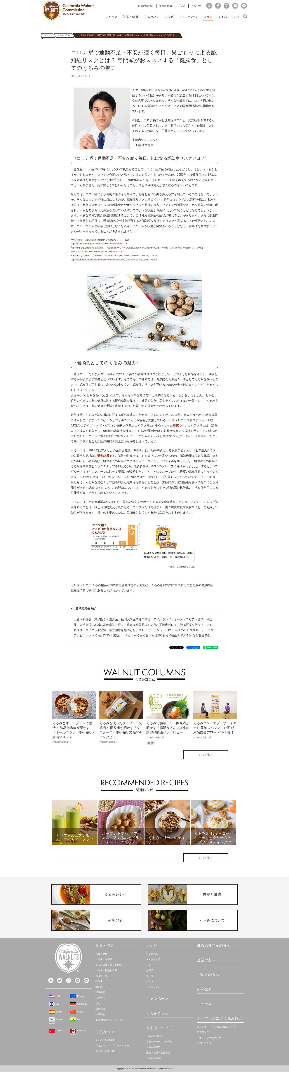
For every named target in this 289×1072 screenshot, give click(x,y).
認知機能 (100, 992)
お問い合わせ (204, 1043)
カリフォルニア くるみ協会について (216, 1026)
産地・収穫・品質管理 (158, 1052)
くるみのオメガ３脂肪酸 (108, 964)
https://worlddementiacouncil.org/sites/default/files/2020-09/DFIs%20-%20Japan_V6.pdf (114, 259)
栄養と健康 (130, 17)
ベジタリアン (153, 986)
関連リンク (203, 1032)
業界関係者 (165, 5)
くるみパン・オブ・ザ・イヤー (112, 1045)
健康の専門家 (146, 5)
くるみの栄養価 (103, 959)
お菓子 (149, 970)
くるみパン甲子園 (105, 1051)
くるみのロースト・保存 (159, 1041)
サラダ (149, 975)
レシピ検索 (152, 953)
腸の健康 (100, 1008)
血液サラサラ (102, 975)
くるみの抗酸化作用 (106, 970)
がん (97, 1003)
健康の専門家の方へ (213, 946)
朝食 (150, 743)
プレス (182, 5)
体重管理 (100, 997)
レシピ (169, 17)
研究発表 (204, 989)
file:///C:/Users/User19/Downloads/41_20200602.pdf (96, 251)
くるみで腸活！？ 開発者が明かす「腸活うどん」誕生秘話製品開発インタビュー (167, 727)
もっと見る (206, 754)
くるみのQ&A (153, 1058)
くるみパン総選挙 (105, 1040)
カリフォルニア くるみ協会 (219, 1018)
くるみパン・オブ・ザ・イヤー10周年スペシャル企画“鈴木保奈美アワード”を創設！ (214, 727)
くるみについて (229, 17)
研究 (176, 425)
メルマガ (196, 5)
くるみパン (151, 17)
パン (148, 964)
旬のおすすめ (153, 959)
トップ (47, 35)
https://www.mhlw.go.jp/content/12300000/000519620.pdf (99, 243)
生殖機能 (100, 1014)
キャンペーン (188, 17)
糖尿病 (99, 986)
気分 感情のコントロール (109, 1020)
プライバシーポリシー (209, 1037)
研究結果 (103, 455)
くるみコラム (64, 35)
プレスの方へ (208, 975)
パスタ (149, 981)
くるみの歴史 (153, 1047)
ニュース (111, 17)
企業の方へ (206, 960)
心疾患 (99, 981)
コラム (208, 17)
